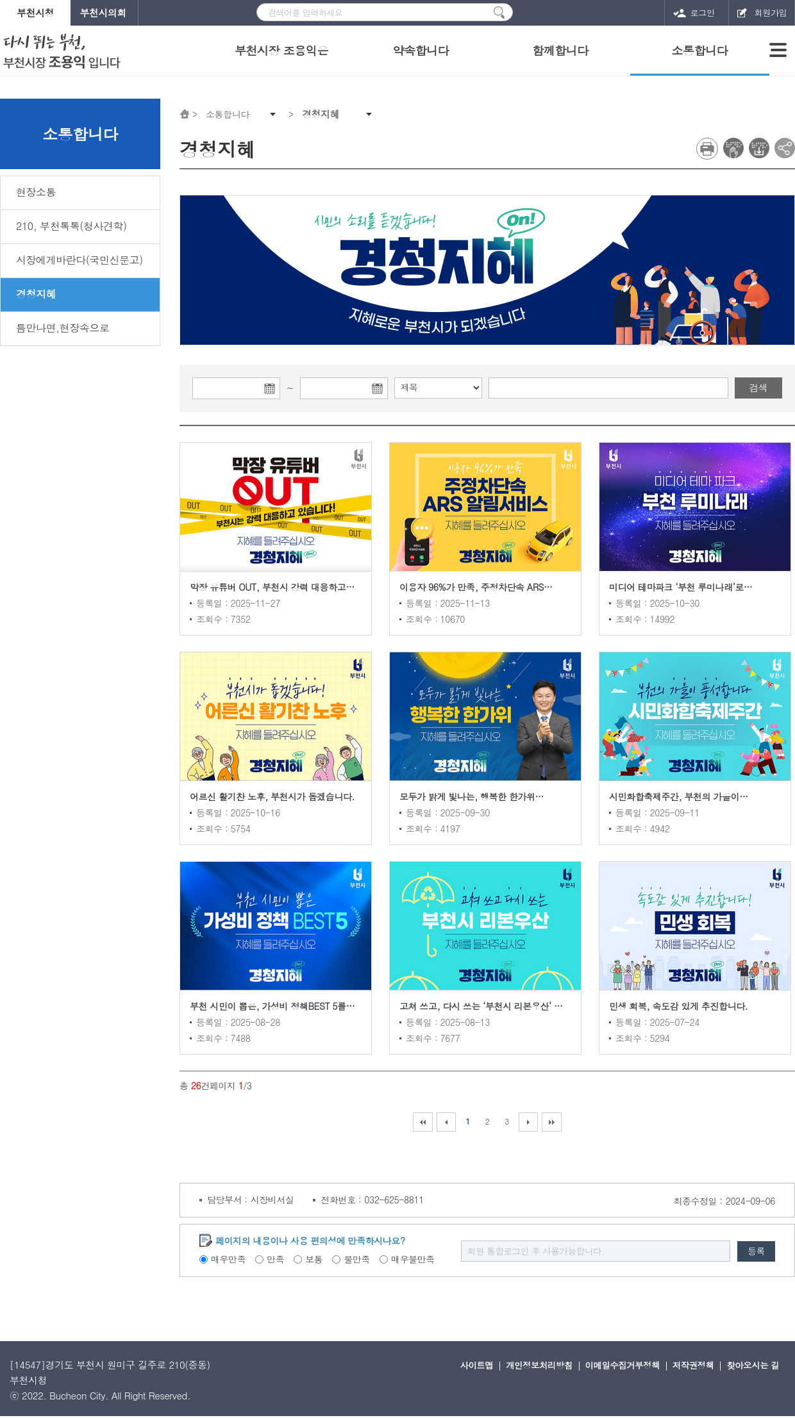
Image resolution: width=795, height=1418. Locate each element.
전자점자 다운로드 (757, 149)
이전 (443, 1123)
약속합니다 (420, 50)
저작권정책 (690, 1368)
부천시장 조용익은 (281, 50)
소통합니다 (699, 50)
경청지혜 (320, 113)
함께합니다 (560, 50)
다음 (531, 1123)
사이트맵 (464, 1368)
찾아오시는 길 (751, 1368)
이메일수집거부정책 (616, 1368)
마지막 (556, 1123)
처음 (418, 1123)
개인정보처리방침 (529, 1368)
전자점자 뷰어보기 (730, 149)
